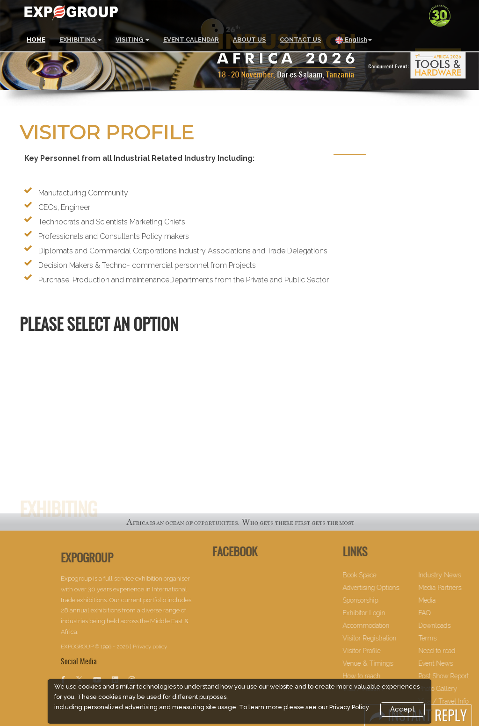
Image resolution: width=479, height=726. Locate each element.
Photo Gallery (456, 688)
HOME (36, 39)
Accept (402, 709)
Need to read (455, 650)
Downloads (453, 625)
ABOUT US (249, 39)
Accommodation (385, 625)
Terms (446, 638)
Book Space (378, 575)
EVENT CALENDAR (191, 39)
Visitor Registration (388, 638)
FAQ (443, 613)
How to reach (380, 676)
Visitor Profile (380, 650)
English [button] (353, 40)
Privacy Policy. (349, 707)
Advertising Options (390, 587)
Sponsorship (379, 600)
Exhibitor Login (383, 613)
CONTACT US (300, 39)
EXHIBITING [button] (80, 39)
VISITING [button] (132, 39)
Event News (454, 663)
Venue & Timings (387, 663)
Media (445, 600)
